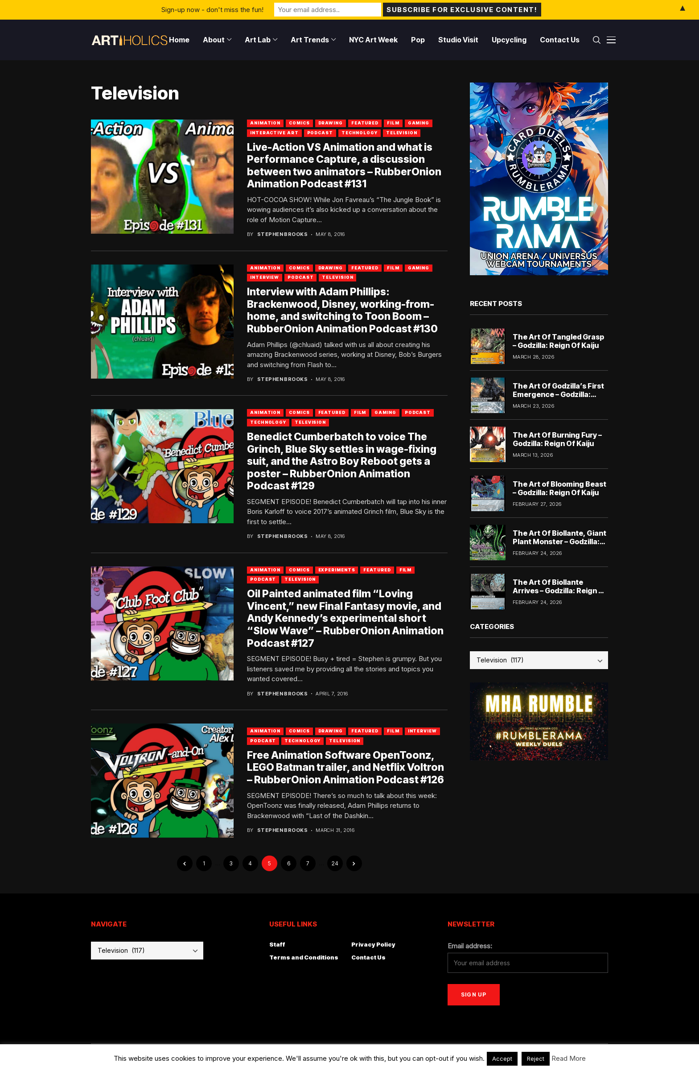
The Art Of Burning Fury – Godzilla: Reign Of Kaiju (557, 439)
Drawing (330, 122)
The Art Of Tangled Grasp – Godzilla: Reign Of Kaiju (558, 341)
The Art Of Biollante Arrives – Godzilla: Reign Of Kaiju (560, 591)
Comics (299, 122)
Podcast (320, 132)
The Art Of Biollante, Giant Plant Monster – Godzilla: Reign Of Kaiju (559, 541)
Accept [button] (502, 1058)
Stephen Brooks (282, 234)
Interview (264, 277)
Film (393, 122)
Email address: (470, 946)
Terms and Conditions (303, 957)
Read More (568, 1058)
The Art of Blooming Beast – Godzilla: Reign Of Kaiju (559, 488)
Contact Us (368, 957)
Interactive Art (274, 132)
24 (335, 863)
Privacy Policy (373, 944)
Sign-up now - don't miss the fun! (212, 9)
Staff (277, 944)
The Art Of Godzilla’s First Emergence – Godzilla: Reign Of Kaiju (558, 394)
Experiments (336, 569)
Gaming (418, 122)
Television (401, 132)
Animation (265, 122)
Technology (359, 132)
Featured (364, 122)
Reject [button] (535, 1058)
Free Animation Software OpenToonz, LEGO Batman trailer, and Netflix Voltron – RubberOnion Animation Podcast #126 (345, 767)
